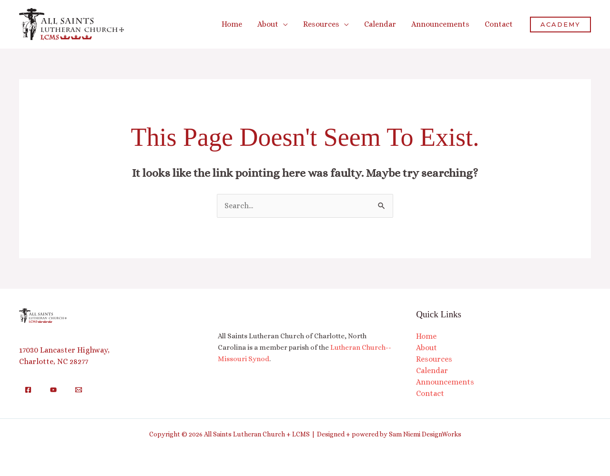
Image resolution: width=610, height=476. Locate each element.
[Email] (79, 390)
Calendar (432, 370)
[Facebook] (28, 390)
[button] (272, 24)
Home (426, 336)
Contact (430, 393)
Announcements (445, 381)
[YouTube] (53, 390)
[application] (283, 24)
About (426, 347)
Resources (434, 359)
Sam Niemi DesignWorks (425, 434)
